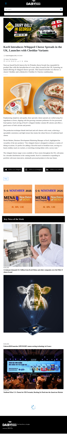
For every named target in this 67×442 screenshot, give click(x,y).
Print (6, 179)
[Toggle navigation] (5, 3)
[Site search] (33, 9)
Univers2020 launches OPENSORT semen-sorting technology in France (27, 346)
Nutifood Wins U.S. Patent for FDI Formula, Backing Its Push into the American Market (33, 392)
